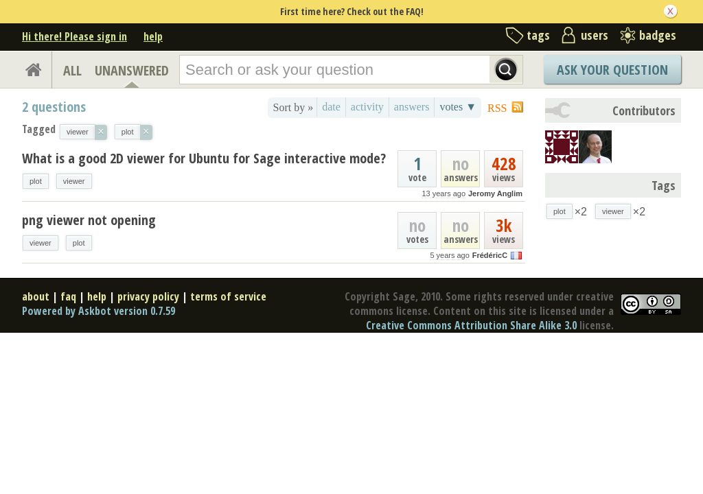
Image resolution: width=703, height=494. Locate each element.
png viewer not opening (89, 220)
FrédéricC (489, 255)
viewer (74, 181)
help (153, 36)
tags (538, 35)
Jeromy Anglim (495, 193)
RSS (497, 108)
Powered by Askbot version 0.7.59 (98, 310)
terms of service (228, 296)
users (594, 35)
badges (657, 35)
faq (68, 296)
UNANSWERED (132, 70)
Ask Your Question (612, 69)
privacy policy (148, 296)
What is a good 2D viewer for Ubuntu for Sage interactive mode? (204, 158)
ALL (72, 70)
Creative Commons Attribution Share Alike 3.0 (471, 325)
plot (36, 181)
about (35, 296)
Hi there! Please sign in (74, 36)
